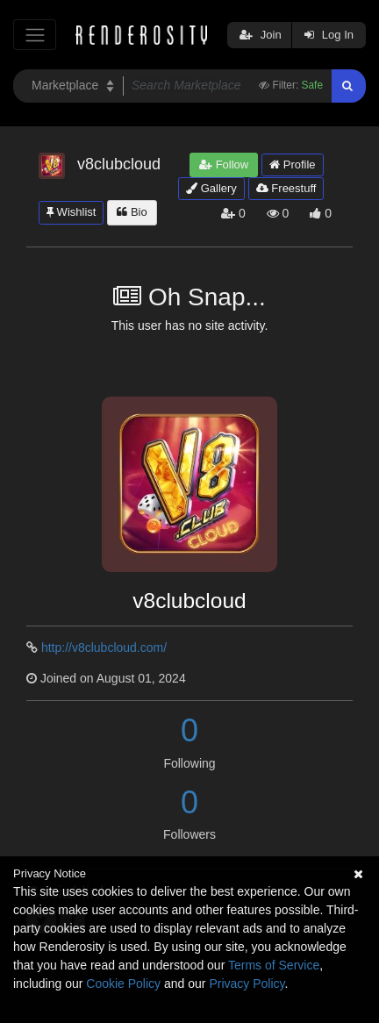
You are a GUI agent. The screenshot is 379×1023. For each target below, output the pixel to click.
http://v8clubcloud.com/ (104, 647)
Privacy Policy (246, 983)
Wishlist (71, 211)
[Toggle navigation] (34, 34)
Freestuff (286, 188)
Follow (223, 164)
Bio (132, 211)
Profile (292, 164)
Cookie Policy (123, 983)
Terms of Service (273, 965)
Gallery (211, 188)
